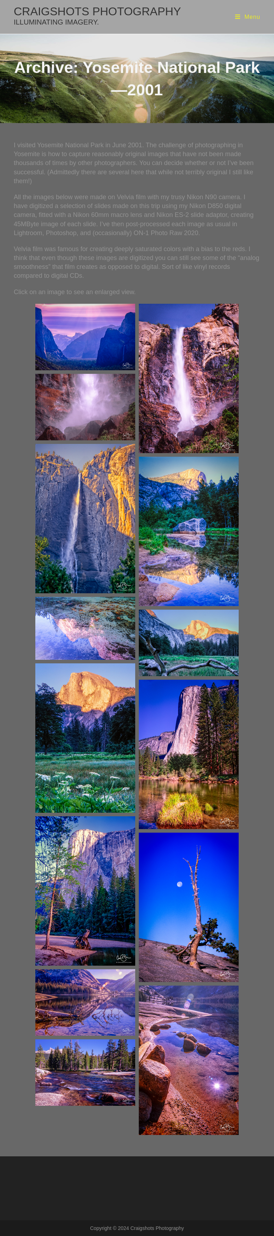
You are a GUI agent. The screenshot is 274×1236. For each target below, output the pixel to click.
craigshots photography (97, 15)
